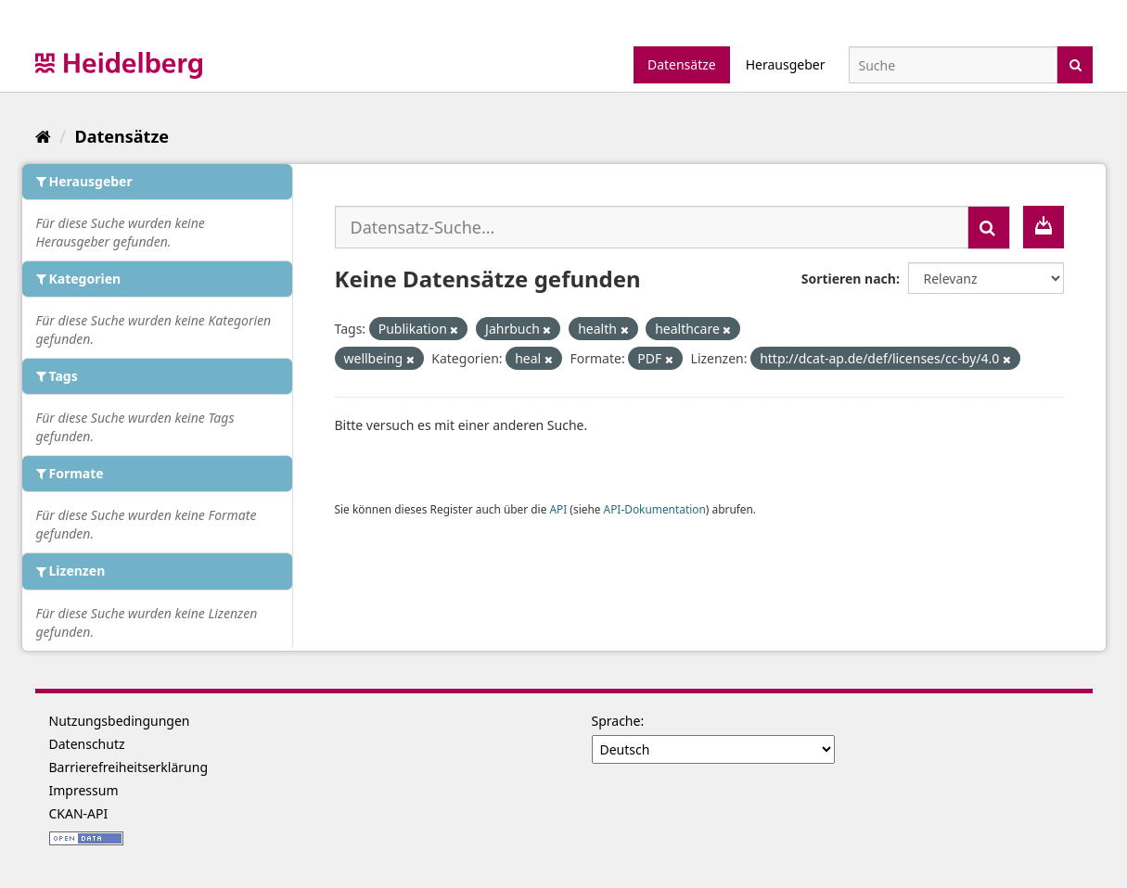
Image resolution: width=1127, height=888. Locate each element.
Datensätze (681, 64)
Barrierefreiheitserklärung (129, 767)
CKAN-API (79, 813)
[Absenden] (1075, 63)
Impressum (84, 790)
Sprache (616, 720)
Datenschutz (87, 744)
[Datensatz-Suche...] (651, 227)
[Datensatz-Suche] (953, 64)
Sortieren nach (848, 278)
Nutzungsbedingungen (119, 720)
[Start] (43, 136)
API (558, 508)
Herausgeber (786, 64)
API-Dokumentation (655, 508)
